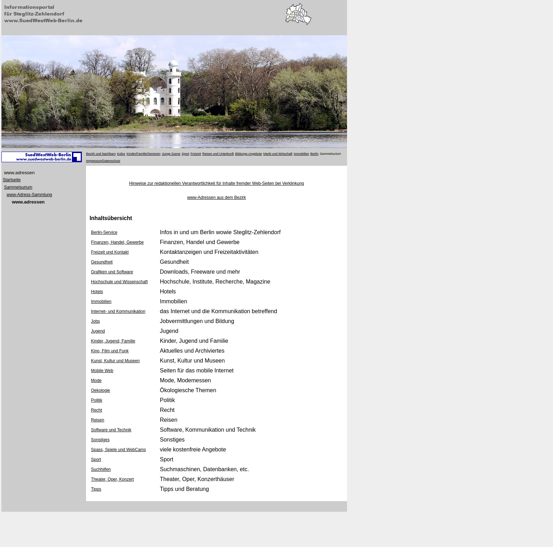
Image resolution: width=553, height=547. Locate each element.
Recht (96, 410)
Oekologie (100, 390)
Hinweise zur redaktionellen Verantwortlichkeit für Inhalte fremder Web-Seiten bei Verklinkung (216, 183)
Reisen (97, 420)
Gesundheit (102, 262)
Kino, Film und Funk (110, 350)
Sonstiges (100, 439)
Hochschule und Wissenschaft (119, 281)
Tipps (96, 489)
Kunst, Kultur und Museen (115, 360)
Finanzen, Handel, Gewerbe (117, 242)
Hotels (97, 291)
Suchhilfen (101, 469)
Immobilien (101, 301)
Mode (96, 380)
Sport (96, 459)
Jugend (98, 331)
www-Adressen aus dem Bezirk (216, 197)
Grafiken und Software (112, 271)
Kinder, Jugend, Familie (113, 341)
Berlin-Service (104, 232)
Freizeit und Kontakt (110, 252)
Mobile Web (102, 370)
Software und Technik (111, 429)
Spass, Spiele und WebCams (118, 449)
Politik (96, 400)
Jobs (95, 321)
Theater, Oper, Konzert (112, 479)
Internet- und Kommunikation (118, 311)
